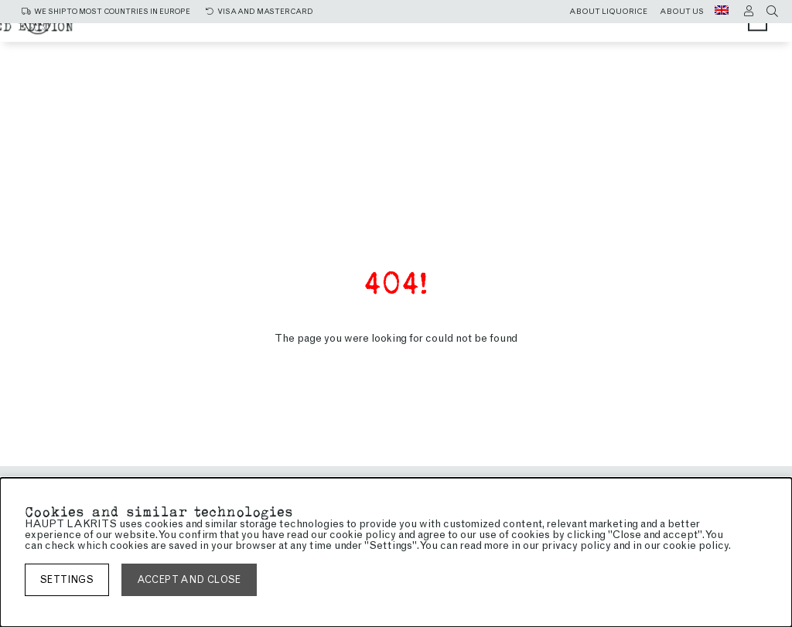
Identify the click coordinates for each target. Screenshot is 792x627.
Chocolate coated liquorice (324, 47)
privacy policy (576, 545)
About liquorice (608, 11)
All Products (262, 33)
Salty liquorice (383, 33)
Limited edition (499, 47)
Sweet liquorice (517, 33)
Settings (67, 579)
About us (682, 11)
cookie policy (696, 545)
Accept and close (189, 579)
